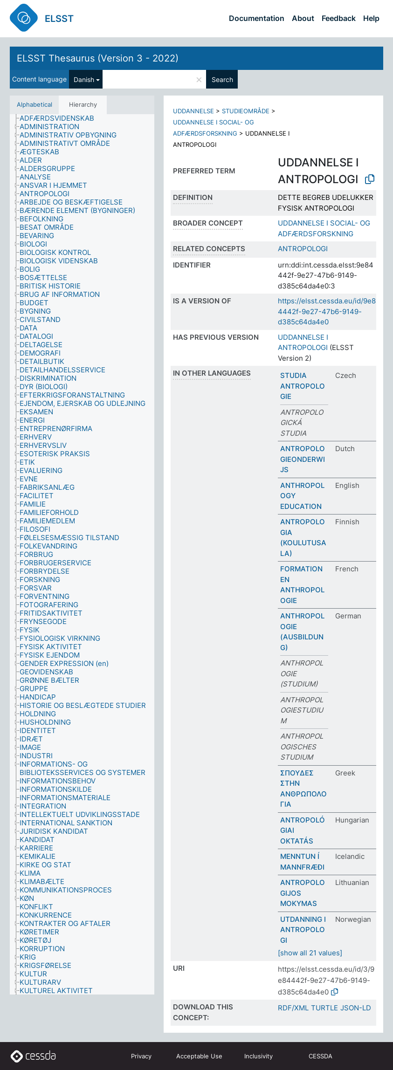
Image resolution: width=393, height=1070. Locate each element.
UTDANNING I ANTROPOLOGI (303, 930)
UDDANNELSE (193, 111)
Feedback (339, 18)
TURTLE (324, 1007)
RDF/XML (293, 1007)
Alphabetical (34, 104)
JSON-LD (355, 1007)
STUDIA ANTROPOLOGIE (302, 386)
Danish (84, 79)
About (303, 18)
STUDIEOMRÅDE (245, 111)
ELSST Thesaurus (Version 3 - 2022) (98, 58)
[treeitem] (61, 118)
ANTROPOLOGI (303, 248)
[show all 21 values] (310, 952)
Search (222, 79)
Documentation (256, 18)
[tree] (82, 554)
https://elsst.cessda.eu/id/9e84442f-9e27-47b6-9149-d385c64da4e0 (327, 311)
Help (371, 18)
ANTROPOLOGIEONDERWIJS (302, 459)
